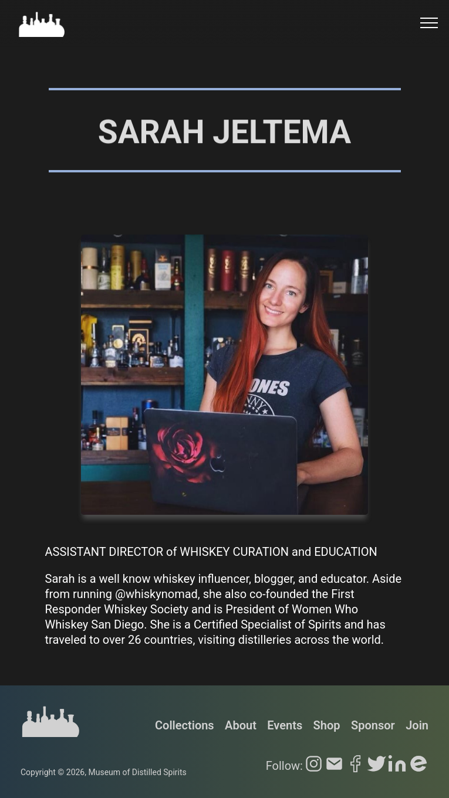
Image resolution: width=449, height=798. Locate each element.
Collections (184, 725)
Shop (326, 725)
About (240, 725)
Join (417, 725)
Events (284, 725)
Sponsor (373, 725)
